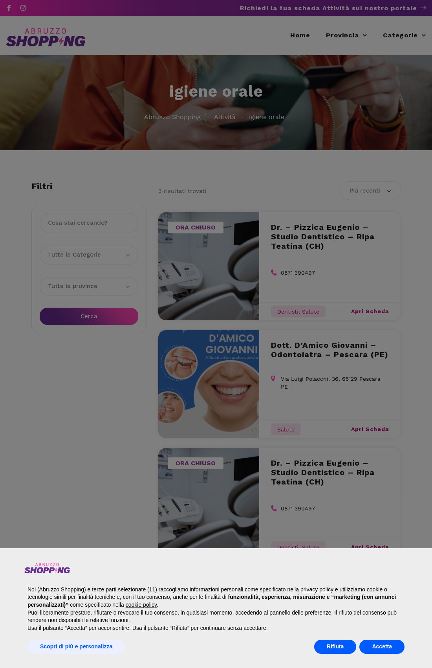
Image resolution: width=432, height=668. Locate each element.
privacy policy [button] (316, 589)
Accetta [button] (382, 646)
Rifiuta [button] (335, 646)
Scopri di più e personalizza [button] (76, 646)
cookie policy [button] (141, 605)
